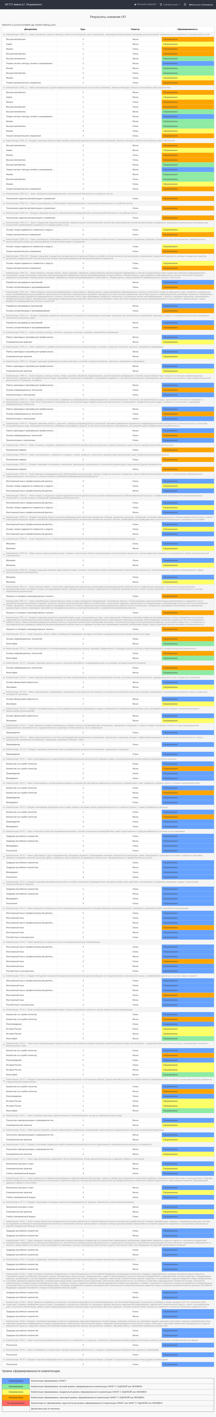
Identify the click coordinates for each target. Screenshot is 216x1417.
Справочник (170, 4)
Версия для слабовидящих (201, 5)
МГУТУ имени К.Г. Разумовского (23, 4)
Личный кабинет (146, 4)
